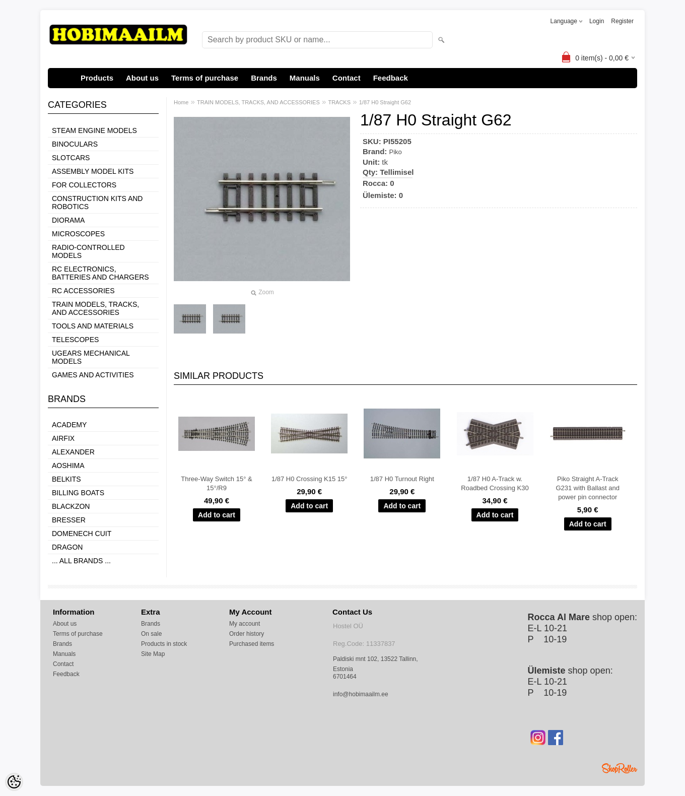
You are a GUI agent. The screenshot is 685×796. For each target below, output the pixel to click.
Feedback (390, 78)
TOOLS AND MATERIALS (92, 326)
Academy (69, 425)
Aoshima (68, 465)
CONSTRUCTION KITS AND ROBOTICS (97, 202)
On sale (151, 633)
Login (596, 21)
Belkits (66, 479)
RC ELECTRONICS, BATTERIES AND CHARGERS (100, 273)
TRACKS (339, 102)
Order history (246, 633)
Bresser (69, 520)
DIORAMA (68, 220)
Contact (346, 78)
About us (142, 78)
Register (622, 21)
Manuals (305, 78)
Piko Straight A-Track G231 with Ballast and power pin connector (587, 488)
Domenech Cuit (81, 533)
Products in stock (164, 643)
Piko (395, 152)
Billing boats (78, 493)
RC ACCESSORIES (83, 291)
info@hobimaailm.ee (360, 694)
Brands (264, 78)
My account (244, 623)
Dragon (67, 547)
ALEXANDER (73, 452)
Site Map (153, 653)
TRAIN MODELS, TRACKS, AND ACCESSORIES (95, 308)
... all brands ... (81, 561)
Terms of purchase (204, 78)
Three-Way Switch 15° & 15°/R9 (216, 483)
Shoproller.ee (619, 768)
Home (181, 102)
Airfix (63, 438)
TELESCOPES (75, 340)
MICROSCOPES (78, 234)
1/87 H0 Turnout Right (402, 479)
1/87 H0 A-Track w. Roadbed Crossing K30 (494, 483)
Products (97, 78)
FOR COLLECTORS (84, 185)
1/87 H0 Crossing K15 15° (309, 479)
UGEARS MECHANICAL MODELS (90, 357)
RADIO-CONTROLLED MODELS (88, 251)
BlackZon (71, 506)
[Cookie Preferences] (14, 782)
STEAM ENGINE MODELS (94, 130)
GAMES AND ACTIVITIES (93, 375)
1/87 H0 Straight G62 (385, 102)
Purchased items (251, 643)
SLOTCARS (71, 158)
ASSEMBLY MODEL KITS (92, 171)
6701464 (345, 676)
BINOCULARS (75, 144)
